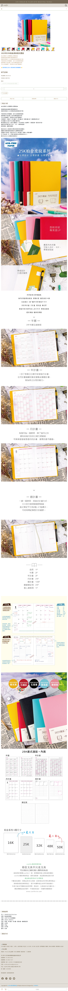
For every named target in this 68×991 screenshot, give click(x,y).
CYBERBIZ (35, 985)
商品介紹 (12, 98)
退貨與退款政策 (10, 973)
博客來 (2, 951)
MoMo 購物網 (17, 951)
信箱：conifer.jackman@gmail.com (9, 964)
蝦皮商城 (23, 951)
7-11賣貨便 (28, 951)
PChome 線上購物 (9, 951)
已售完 (37, 989)
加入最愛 (4, 93)
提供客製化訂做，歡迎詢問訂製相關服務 (11, 67)
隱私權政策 (3, 973)
